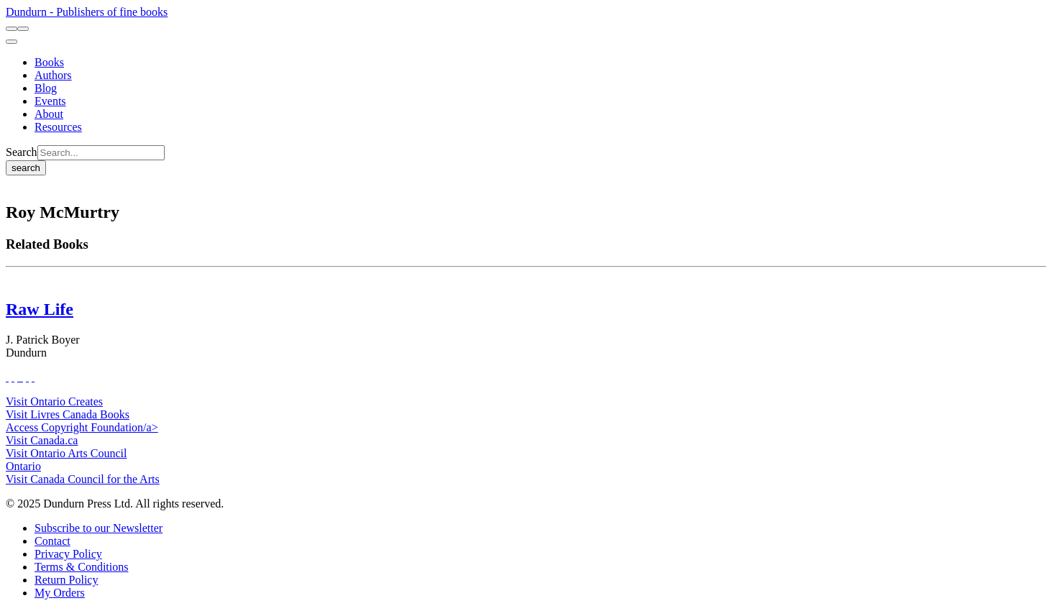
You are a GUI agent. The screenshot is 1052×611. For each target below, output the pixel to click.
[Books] (49, 62)
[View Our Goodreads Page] (33, 377)
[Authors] (53, 75)
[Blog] (46, 88)
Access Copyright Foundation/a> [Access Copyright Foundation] (82, 427)
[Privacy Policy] (68, 554)
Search (21, 152)
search (26, 167)
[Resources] (58, 127)
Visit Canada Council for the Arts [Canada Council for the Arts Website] (83, 479)
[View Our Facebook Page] (7, 377)
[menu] (11, 42)
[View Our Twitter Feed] (13, 377)
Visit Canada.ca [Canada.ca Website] (42, 440)
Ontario (23, 466)
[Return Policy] (66, 580)
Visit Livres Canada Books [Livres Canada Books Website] (67, 414)
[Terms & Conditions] (81, 567)
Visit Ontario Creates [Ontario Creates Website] (54, 401)
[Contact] (52, 541)
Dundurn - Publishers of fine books (87, 12)
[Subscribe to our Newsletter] (99, 528)
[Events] (50, 101)
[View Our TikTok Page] (18, 377)
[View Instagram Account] (21, 377)
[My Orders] (60, 593)
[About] (49, 114)
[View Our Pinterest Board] (27, 377)
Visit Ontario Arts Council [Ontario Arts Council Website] (66, 453)
